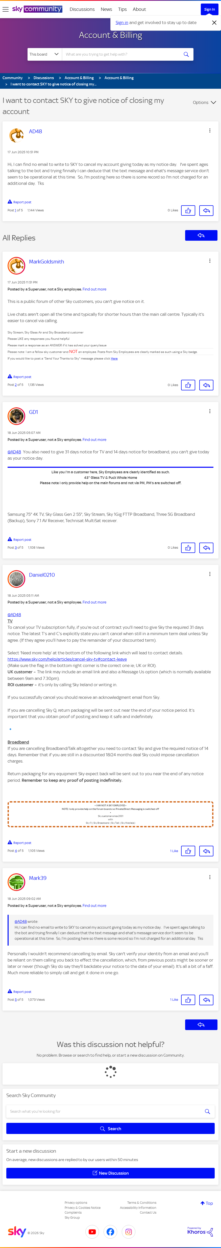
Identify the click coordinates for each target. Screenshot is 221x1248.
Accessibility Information (138, 1208)
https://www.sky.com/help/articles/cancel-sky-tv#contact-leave (67, 659)
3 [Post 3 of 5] (16, 547)
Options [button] (200, 102)
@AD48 (14, 451)
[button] (209, 130)
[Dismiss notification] (214, 23)
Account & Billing (110, 35)
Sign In (209, 9)
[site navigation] (6, 9)
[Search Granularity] (45, 54)
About (139, 9)
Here (114, 358)
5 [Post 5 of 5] (16, 999)
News (106, 9)
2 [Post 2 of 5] (16, 385)
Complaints (73, 1212)
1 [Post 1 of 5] (15, 210)
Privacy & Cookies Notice (83, 1208)
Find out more (94, 289)
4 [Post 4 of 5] (16, 851)
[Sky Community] (37, 9)
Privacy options (76, 1203)
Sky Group (72, 1217)
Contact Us (148, 1212)
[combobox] (121, 54)
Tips (122, 9)
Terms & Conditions (141, 1203)
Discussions (82, 9)
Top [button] (209, 1203)
